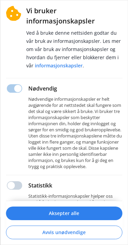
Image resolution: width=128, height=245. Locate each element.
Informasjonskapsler (59, 65)
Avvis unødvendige (64, 232)
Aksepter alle (64, 213)
